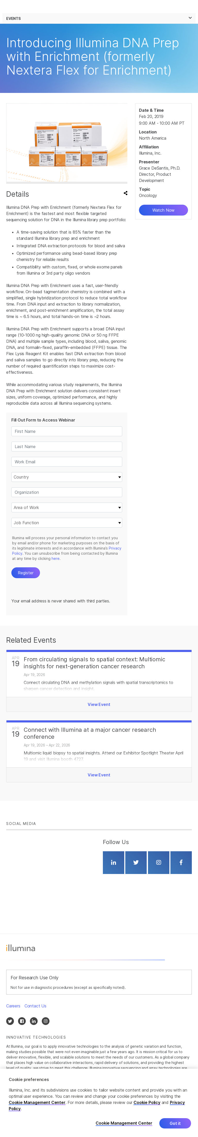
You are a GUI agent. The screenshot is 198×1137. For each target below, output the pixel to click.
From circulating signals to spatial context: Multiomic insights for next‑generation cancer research (94, 663)
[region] (99, 1103)
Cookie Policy (147, 1102)
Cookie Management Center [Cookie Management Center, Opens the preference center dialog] (124, 1123)
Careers (13, 1005)
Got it (175, 1123)
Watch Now (163, 210)
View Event (99, 704)
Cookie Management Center (37, 1102)
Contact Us (35, 1005)
